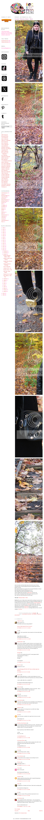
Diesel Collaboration (4, 141)
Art (1, 210)
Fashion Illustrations (4, 220)
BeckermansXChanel (4, 136)
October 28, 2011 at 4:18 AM (23, 662)
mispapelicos (19, 776)
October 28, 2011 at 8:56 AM (23, 684)
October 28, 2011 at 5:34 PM (23, 753)
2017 (3, 240)
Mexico (2, 221)
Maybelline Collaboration (5, 167)
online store (26, 607)
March (5, 288)
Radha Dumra (30, 592)
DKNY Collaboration (4, 151)
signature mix (19, 707)
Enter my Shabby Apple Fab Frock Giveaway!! (24, 626)
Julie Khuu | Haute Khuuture (21, 723)
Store (2, 213)
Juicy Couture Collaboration (5, 163)
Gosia (18, 750)
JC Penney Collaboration (5, 174)
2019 (3, 237)
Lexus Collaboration (4, 145)
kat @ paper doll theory (21, 740)
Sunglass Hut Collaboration (5, 156)
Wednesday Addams (21, 597)
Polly (18, 714)
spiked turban (26, 606)
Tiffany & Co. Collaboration (5, 140)
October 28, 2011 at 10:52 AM (24, 704)
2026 (3, 227)
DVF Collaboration (4, 170)
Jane (18, 792)
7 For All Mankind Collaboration (6, 160)
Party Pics (3, 202)
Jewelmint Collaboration (5, 177)
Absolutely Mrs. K (20, 641)
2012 (3, 248)
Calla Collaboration (4, 178)
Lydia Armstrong (20, 700)
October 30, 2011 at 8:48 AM (23, 773)
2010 (3, 293)
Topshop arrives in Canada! (7, 274)
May (4, 285)
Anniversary (3, 216)
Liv (17, 630)
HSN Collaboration (4, 159)
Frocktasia (19, 762)
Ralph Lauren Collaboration (5, 171)
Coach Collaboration (4, 137)
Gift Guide (3, 217)
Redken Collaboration (4, 162)
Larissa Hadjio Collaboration (6, 184)
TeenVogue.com (4, 186)
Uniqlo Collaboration (4, 173)
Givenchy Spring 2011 (37, 602)
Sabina (18, 783)
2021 (3, 235)
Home (29, 810)
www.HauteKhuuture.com (21, 736)
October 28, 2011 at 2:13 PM (23, 737)
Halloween (34, 614)
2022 (3, 234)
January (5, 291)
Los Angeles (3, 205)
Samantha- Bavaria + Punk (7, 269)
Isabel (18, 694)
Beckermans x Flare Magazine (6, 148)
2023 (3, 232)
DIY (2, 203)
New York (3, 198)
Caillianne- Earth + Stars (7, 268)
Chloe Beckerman (4, 192)
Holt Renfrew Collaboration (5, 185)
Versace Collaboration (4, 144)
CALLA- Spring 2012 (6, 266)
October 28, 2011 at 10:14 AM (24, 697)
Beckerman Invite (4, 214)
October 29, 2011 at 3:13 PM (23, 765)
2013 (3, 246)
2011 (3, 249)
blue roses (18, 674)
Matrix (27, 597)
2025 (3, 229)
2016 (3, 241)
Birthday (2, 209)
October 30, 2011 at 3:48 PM (23, 789)
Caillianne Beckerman (4, 42)
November (5, 252)
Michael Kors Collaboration (5, 166)
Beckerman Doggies (26, 614)
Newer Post (16, 810)
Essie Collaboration (4, 181)
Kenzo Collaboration (4, 143)
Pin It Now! (20, 609)
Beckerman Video (4, 201)
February (5, 289)
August (5, 280)
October (5, 254)
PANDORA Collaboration (5, 147)
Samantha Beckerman (4, 40)
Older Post (41, 810)
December (5, 251)
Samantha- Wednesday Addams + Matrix (24, 19)
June (4, 283)
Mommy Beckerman (4, 199)
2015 (3, 243)
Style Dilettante (19, 798)
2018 (3, 238)
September (5, 278)
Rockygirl (18, 652)
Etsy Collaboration (4, 155)
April (5, 286)
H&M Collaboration (4, 134)
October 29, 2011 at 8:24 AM (23, 759)
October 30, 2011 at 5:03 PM (23, 795)
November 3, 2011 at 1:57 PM (23, 806)
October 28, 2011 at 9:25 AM (23, 691)
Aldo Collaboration (4, 182)
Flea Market (3, 206)
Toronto (2, 194)
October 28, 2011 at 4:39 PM (23, 747)
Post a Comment (17, 809)
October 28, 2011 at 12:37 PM (23, 720)
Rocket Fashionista (20, 756)
